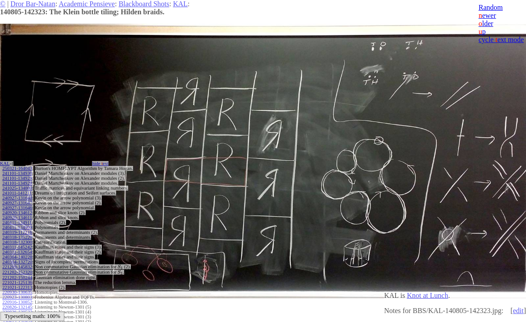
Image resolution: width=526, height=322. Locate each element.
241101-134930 (17, 173)
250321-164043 (17, 168)
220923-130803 (17, 296)
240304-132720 (17, 261)
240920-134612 (17, 212)
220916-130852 (17, 301)
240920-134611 (17, 217)
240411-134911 (17, 222)
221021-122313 (17, 286)
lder (486, 23)
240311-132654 (17, 252)
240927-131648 (17, 197)
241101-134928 (17, 183)
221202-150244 (17, 276)
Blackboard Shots (144, 4)
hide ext (100, 163)
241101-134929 (17, 178)
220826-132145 (17, 306)
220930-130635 (17, 291)
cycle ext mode (501, 39)
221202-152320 (17, 271)
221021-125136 (17, 281)
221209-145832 (17, 266)
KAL (180, 4)
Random (491, 7)
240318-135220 (17, 237)
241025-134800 (17, 188)
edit (518, 310)
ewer (487, 15)
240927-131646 (17, 207)
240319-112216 (17, 232)
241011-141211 (17, 193)
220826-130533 (17, 311)
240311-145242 (17, 247)
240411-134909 (17, 227)
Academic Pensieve (86, 4)
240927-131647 (17, 202)
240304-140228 (17, 256)
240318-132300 (17, 242)
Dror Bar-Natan (32, 4)
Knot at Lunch (427, 295)
